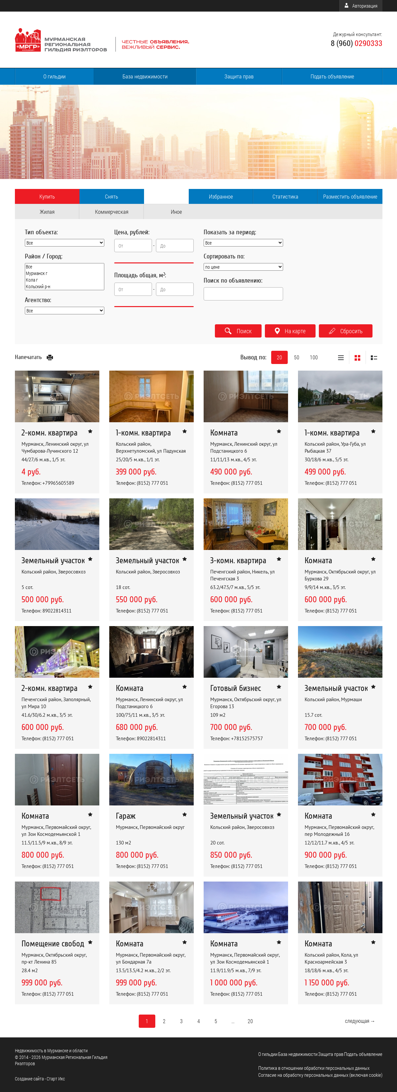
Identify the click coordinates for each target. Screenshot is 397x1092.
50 (296, 357)
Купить (47, 196)
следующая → (360, 1020)
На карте (290, 331)
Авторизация (361, 5)
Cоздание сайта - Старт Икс (40, 1078)
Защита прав (239, 76)
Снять (111, 196)
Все (64, 266)
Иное (176, 211)
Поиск (238, 331)
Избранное (221, 196)
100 (314, 357)
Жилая (47, 211)
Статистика (285, 196)
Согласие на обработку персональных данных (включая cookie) (320, 1074)
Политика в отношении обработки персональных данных (314, 1068)
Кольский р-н (64, 286)
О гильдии (54, 76)
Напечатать (34, 357)
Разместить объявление (350, 196)
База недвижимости (145, 76)
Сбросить (346, 331)
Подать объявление (332, 76)
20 (279, 357)
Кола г (64, 280)
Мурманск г (64, 273)
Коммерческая (111, 211)
